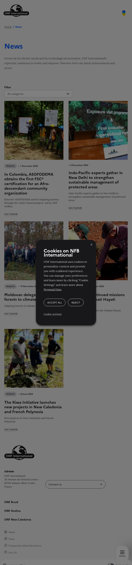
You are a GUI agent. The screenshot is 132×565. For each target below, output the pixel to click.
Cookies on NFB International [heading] (61, 252)
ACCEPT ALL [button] (54, 302)
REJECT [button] (76, 302)
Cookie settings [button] (53, 314)
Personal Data (52, 289)
